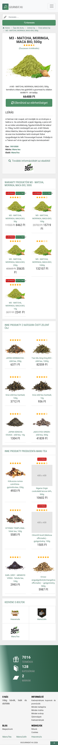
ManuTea (15, 152)
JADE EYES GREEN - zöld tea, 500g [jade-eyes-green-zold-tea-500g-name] (42, 433)
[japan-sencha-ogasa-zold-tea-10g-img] (15, 423)
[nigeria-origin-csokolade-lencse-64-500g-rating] (42, 463)
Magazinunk (7, 729)
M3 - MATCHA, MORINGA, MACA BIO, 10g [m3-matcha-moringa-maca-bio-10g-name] (15, 306)
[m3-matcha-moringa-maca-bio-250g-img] (15, 250)
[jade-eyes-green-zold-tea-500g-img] (42, 423)
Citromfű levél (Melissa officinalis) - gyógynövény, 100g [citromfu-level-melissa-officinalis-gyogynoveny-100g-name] (42, 538)
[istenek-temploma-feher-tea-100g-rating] (15, 510)
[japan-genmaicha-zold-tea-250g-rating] (15, 340)
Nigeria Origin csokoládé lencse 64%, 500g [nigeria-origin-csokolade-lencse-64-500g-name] (42, 491)
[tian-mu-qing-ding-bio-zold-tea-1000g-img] (42, 349)
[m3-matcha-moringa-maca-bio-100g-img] (42, 206)
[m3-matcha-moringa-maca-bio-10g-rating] (15, 284)
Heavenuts (36, 736)
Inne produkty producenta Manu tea (26, 451)
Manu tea (16, 149)
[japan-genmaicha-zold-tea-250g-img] (15, 349)
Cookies (34, 732)
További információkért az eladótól (29, 165)
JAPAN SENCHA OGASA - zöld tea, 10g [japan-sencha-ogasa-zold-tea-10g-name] (15, 433)
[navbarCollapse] (52, 6)
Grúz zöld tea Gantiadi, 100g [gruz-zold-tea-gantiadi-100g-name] (15, 396)
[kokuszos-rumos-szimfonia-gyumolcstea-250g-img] (15, 472)
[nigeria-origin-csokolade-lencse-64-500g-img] (42, 475)
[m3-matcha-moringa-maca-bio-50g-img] (15, 206)
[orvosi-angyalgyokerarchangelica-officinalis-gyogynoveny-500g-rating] (43, 557)
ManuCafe (21, 736)
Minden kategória (38, 707)
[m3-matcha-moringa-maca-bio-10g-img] (15, 293)
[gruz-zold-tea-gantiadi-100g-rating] (15, 377)
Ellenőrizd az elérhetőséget (28, 103)
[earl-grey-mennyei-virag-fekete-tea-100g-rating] (15, 557)
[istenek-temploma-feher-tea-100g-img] (15, 519)
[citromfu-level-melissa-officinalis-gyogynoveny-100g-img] (42, 522)
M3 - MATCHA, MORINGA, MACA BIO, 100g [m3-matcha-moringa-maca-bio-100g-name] (42, 218)
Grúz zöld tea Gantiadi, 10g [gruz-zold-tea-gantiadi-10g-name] (42, 396)
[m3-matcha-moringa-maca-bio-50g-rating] (15, 197)
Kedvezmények (37, 720)
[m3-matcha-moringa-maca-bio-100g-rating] (42, 197)
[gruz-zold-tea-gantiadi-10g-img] (42, 386)
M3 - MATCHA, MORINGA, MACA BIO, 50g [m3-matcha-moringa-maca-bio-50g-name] (15, 218)
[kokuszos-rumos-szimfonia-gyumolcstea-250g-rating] (15, 463)
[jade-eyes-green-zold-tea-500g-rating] (42, 414)
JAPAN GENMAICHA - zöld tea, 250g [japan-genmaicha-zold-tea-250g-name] (15, 359)
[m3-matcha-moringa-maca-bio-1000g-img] (42, 250)
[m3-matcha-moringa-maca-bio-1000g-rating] (42, 241)
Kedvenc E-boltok (15, 602)
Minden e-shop (37, 713)
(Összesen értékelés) (29, 48)
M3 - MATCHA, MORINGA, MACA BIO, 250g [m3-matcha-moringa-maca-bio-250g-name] (15, 262)
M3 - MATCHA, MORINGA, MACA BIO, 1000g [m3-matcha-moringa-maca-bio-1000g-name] (42, 262)
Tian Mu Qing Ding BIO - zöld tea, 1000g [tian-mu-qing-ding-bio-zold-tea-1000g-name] (42, 359)
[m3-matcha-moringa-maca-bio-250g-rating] (15, 241)
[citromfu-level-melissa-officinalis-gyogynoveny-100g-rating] (42, 510)
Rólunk (34, 729)
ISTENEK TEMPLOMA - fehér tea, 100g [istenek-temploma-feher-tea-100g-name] (15, 529)
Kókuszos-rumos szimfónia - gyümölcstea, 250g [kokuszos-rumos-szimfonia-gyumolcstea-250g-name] (15, 484)
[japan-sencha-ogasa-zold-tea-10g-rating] (15, 414)
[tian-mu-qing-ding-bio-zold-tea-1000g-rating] (42, 340)
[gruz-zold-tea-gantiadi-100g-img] (15, 386)
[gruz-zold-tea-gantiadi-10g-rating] (42, 377)
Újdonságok (36, 717)
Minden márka (37, 710)
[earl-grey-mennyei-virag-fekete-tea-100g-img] (15, 566)
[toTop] (54, 743)
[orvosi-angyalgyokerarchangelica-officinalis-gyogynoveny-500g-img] (43, 567)
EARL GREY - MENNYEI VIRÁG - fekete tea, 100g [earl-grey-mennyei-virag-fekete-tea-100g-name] (15, 578)
